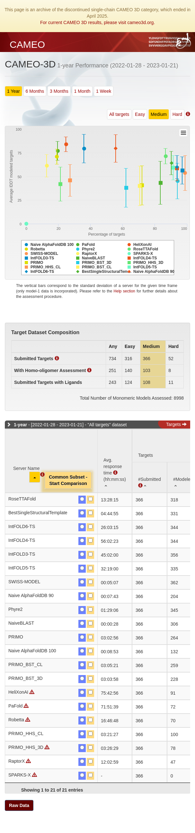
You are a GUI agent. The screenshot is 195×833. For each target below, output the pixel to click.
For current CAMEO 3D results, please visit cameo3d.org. (97, 22)
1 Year (13, 91)
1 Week (103, 91)
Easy (140, 114)
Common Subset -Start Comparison (68, 480)
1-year (20, 424)
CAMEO (27, 44)
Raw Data (19, 805)
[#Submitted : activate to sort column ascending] (149, 477)
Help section (124, 291)
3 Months (59, 91)
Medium (159, 114)
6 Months (35, 91)
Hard (177, 114)
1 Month (82, 91)
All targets (119, 114)
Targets (176, 424)
